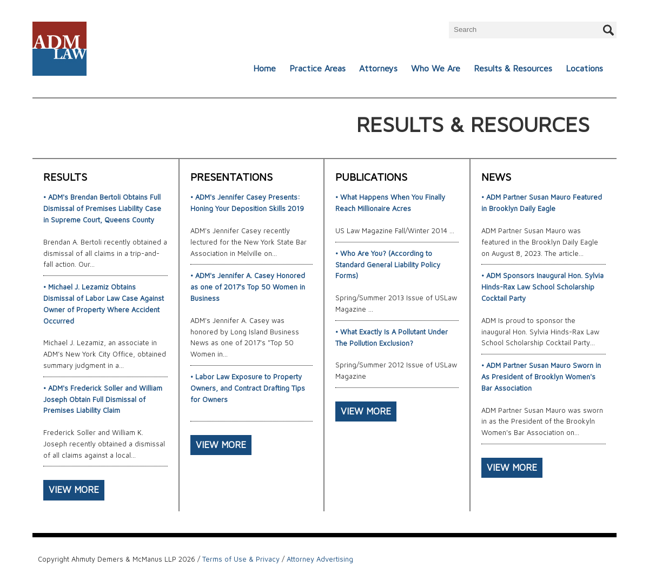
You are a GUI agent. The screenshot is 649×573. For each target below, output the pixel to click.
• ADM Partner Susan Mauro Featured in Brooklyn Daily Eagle (541, 203)
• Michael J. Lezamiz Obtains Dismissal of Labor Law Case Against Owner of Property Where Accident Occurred (103, 303)
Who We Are (435, 68)
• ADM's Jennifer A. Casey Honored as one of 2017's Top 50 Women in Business (247, 286)
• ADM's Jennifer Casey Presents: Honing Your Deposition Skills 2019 (247, 203)
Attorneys (378, 68)
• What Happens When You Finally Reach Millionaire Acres (390, 203)
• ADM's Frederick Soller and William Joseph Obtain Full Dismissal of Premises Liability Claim (102, 399)
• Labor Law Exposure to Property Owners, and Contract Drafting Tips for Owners (247, 388)
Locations (584, 68)
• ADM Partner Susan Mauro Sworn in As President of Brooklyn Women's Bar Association (541, 376)
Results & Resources (513, 68)
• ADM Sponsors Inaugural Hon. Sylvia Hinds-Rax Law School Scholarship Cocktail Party (542, 286)
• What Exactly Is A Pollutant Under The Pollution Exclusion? (391, 337)
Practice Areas (317, 68)
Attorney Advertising (320, 559)
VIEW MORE (74, 489)
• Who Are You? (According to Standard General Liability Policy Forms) (387, 264)
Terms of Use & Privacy (241, 559)
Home (264, 68)
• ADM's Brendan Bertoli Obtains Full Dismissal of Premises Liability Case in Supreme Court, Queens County (102, 208)
